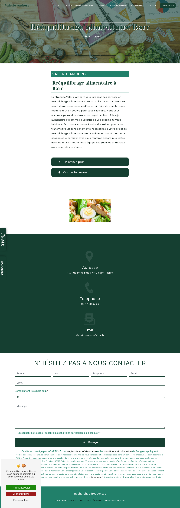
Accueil (58, 5)
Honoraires (137, 5)
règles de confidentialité (82, 451)
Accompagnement (118, 5)
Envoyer (93, 442)
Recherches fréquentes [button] (90, 493)
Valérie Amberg (17, 5)
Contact (151, 5)
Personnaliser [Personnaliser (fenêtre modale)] (21, 500)
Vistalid (61, 500)
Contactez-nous (71, 172)
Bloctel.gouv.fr (97, 477)
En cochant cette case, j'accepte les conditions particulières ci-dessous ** (59, 432)
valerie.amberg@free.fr (90, 332)
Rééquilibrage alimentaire (79, 5)
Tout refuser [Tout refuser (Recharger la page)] (21, 494)
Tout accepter (21, 487)
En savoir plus (70, 162)
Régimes (101, 5)
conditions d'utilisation (118, 451)
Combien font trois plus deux (31, 390)
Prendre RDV (167, 5)
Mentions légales (115, 500)
